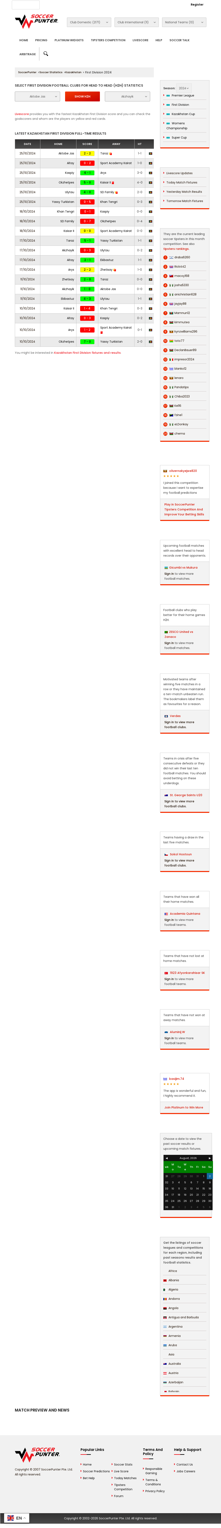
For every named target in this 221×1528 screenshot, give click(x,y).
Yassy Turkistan (63, 202)
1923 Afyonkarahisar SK (185, 973)
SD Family (109, 192)
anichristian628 (179, 294)
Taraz (106, 153)
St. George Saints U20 (183, 795)
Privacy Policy (155, 1491)
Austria (170, 1373)
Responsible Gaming (153, 1471)
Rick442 (174, 266)
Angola (170, 1308)
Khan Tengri (108, 202)
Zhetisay (108, 270)
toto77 (173, 341)
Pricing (41, 40)
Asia (168, 1354)
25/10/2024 (28, 153)
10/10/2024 (27, 308)
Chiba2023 (176, 396)
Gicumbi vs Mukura (183, 567)
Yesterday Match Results (184, 192)
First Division (177, 105)
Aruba (170, 1345)
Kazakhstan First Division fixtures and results (87, 353)
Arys (103, 173)
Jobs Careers (186, 1471)
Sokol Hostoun (178, 854)
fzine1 (172, 415)
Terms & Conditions (153, 1482)
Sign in (169, 574)
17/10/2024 (27, 241)
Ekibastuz (106, 260)
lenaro (173, 378)
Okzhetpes (66, 182)
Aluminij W (175, 1032)
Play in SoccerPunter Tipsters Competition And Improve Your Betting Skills (184, 509)
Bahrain (171, 1391)
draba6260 (176, 257)
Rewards (128, 4)
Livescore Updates (179, 173)
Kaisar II (107, 182)
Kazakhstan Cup (180, 114)
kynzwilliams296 (180, 331)
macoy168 (176, 276)
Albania (171, 1280)
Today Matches (125, 1478)
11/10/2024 (27, 279)
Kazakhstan (73, 72)
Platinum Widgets (69, 40)
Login (175, 4)
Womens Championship (176, 125)
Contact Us (107, 4)
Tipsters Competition (108, 40)
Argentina (172, 1327)
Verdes (173, 716)
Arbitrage (27, 54)
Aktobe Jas (66, 153)
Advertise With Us (80, 4)
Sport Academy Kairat (116, 163)
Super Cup (176, 137)
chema (174, 433)
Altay (70, 163)
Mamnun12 (176, 313)
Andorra (171, 1299)
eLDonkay (175, 424)
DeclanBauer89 (179, 350)
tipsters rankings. (176, 249)
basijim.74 (173, 1079)
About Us (54, 4)
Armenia (172, 1336)
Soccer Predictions (96, 1471)
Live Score (121, 1471)
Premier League (180, 95)
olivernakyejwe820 (180, 471)
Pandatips (176, 387)
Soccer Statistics (50, 72)
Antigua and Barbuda (181, 1317)
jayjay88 (174, 304)
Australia (172, 1364)
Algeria (170, 1289)
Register (197, 4)
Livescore (140, 40)
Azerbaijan (173, 1382)
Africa (170, 1271)
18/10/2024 (27, 211)
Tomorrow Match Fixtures (184, 201)
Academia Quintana (182, 914)
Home (23, 40)
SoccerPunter (27, 72)
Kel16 (172, 406)
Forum (118, 1496)
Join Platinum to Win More (183, 1107)
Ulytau (69, 192)
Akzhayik (68, 250)
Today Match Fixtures (181, 182)
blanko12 (174, 369)
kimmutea (176, 322)
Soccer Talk (179, 40)
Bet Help (89, 1478)
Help (159, 40)
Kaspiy (69, 173)
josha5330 (176, 285)
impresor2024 (178, 359)
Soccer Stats (123, 1464)
